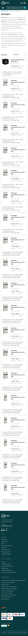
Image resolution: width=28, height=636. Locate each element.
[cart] (24, 3)
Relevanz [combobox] (16, 54)
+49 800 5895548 (6, 521)
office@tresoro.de (6, 526)
